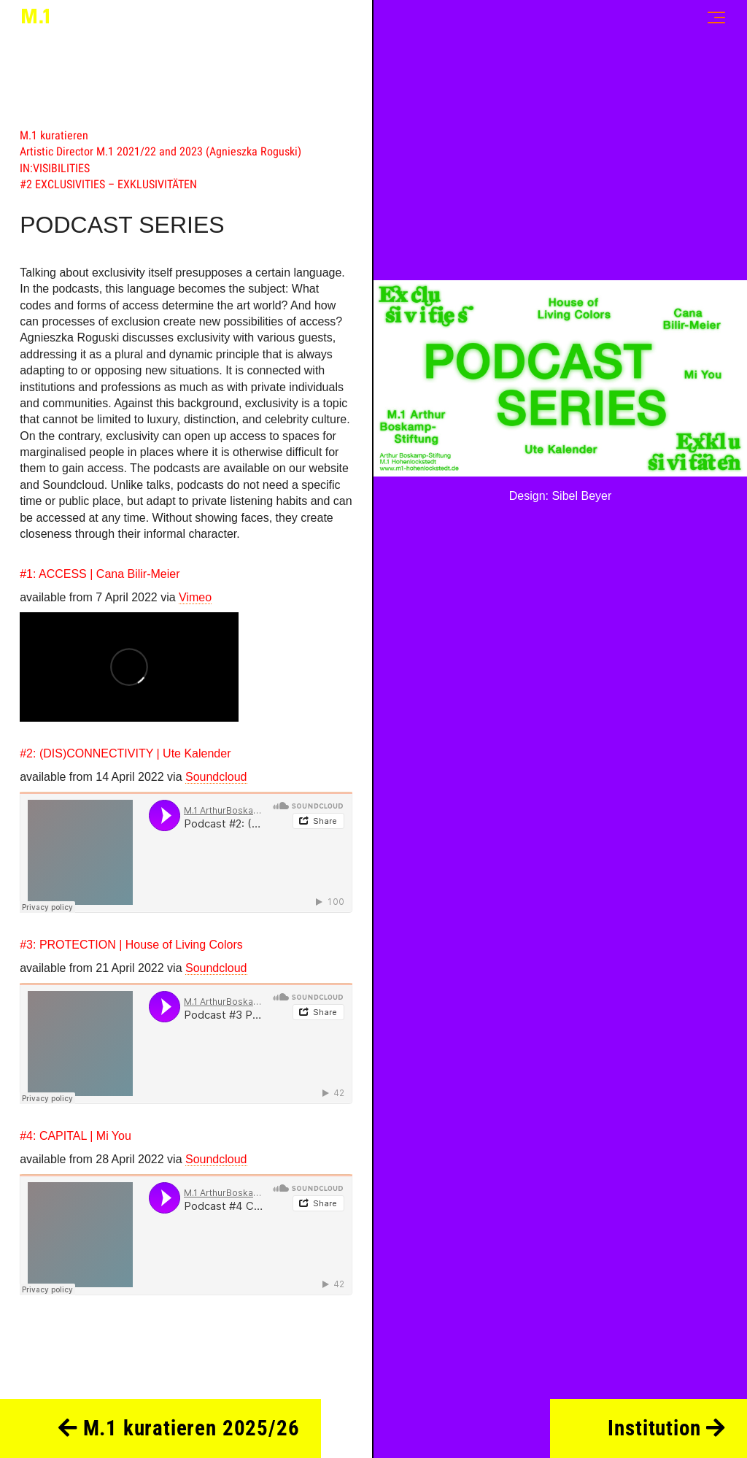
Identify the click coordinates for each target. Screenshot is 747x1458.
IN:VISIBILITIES (55, 168)
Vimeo (195, 597)
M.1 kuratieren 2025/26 (179, 1428)
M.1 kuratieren (54, 135)
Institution (666, 1428)
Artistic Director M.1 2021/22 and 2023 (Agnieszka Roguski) (160, 151)
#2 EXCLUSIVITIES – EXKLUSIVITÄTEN (108, 184)
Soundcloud (216, 777)
